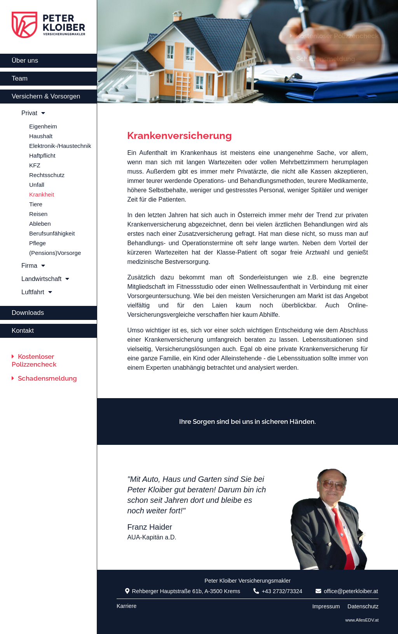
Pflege (37, 243)
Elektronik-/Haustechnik (60, 145)
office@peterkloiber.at (347, 591)
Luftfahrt (36, 292)
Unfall (36, 184)
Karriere (126, 606)
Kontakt (23, 330)
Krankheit (41, 194)
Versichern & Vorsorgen (46, 96)
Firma (33, 265)
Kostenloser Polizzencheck (34, 360)
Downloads (28, 312)
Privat (33, 113)
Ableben (40, 223)
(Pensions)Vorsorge (55, 252)
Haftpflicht (42, 155)
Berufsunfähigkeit (52, 233)
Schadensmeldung (44, 378)
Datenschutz (363, 606)
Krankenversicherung (179, 135)
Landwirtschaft (45, 279)
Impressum (326, 606)
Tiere (35, 204)
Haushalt (40, 136)
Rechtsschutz (47, 175)
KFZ (34, 165)
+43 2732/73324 (277, 591)
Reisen (38, 214)
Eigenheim (43, 126)
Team (20, 78)
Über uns (25, 60)
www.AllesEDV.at (362, 620)
